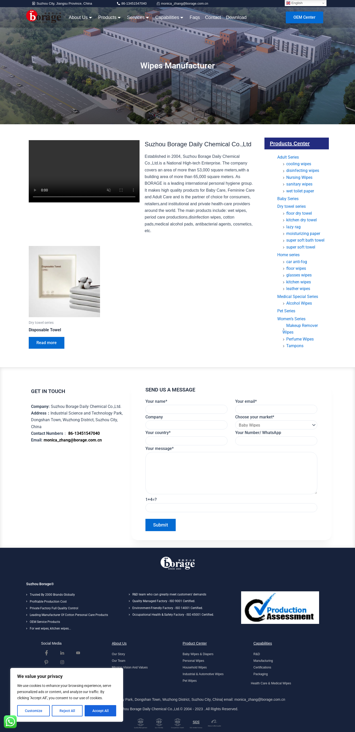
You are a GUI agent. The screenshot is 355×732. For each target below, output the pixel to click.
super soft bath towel (305, 240)
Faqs (195, 17)
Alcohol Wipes (299, 303)
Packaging (260, 674)
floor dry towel (299, 213)
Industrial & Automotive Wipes (203, 674)
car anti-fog (296, 261)
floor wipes (296, 268)
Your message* (231, 471)
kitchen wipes (298, 282)
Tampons (294, 345)
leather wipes (298, 288)
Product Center (195, 643)
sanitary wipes (299, 184)
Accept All (100, 711)
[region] (66, 695)
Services (138, 17)
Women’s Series (291, 318)
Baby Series (288, 198)
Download (236, 17)
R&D (256, 654)
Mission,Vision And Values (130, 667)
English (294, 3)
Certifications (262, 667)
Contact (213, 17)
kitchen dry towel (301, 220)
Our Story (118, 654)
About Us (80, 17)
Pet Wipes (190, 681)
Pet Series (286, 310)
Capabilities (169, 17)
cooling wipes (298, 163)
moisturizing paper (303, 233)
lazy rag (293, 226)
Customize (33, 711)
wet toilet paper (300, 191)
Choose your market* (276, 422)
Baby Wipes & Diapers (198, 654)
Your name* (186, 406)
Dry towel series (291, 206)
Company (186, 422)
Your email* (276, 406)
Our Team (118, 661)
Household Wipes (195, 667)
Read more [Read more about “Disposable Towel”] (46, 342)
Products (109, 17)
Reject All (67, 711)
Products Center (290, 143)
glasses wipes (299, 275)
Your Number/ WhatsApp (276, 437)
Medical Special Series (297, 296)
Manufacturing (263, 661)
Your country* (186, 437)
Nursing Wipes (299, 177)
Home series (288, 254)
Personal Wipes (193, 661)
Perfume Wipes (300, 339)
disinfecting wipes (302, 170)
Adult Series (288, 157)
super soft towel (300, 247)
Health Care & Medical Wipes (271, 683)
